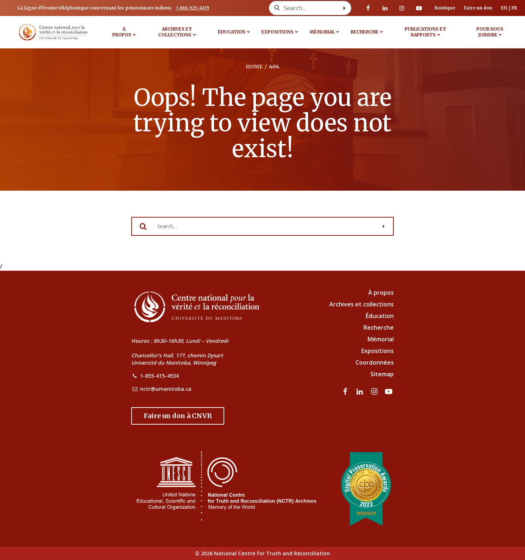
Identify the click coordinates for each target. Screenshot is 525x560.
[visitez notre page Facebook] (368, 8)
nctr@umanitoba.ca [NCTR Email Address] (165, 388)
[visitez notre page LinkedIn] (385, 8)
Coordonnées (374, 362)
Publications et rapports (425, 31)
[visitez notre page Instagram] (402, 8)
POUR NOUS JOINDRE (490, 31)
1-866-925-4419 (192, 8)
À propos (121, 31)
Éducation (231, 32)
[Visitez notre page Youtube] (419, 8)
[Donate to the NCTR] (177, 416)
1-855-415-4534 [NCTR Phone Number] (159, 375)
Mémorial (381, 339)
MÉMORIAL (322, 32)
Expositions (277, 32)
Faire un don (478, 8)
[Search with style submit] (345, 8)
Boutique (445, 8)
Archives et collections (175, 31)
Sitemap (382, 374)
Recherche (364, 32)
